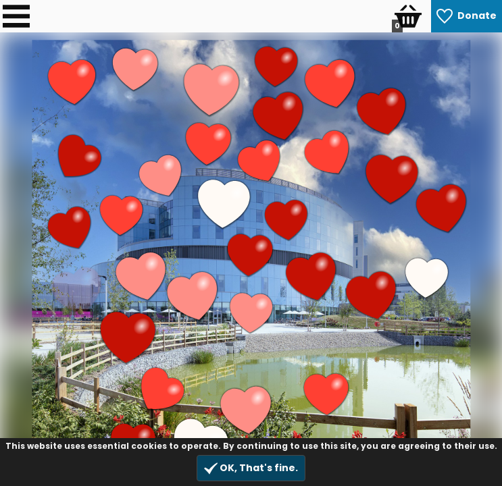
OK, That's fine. (251, 468)
